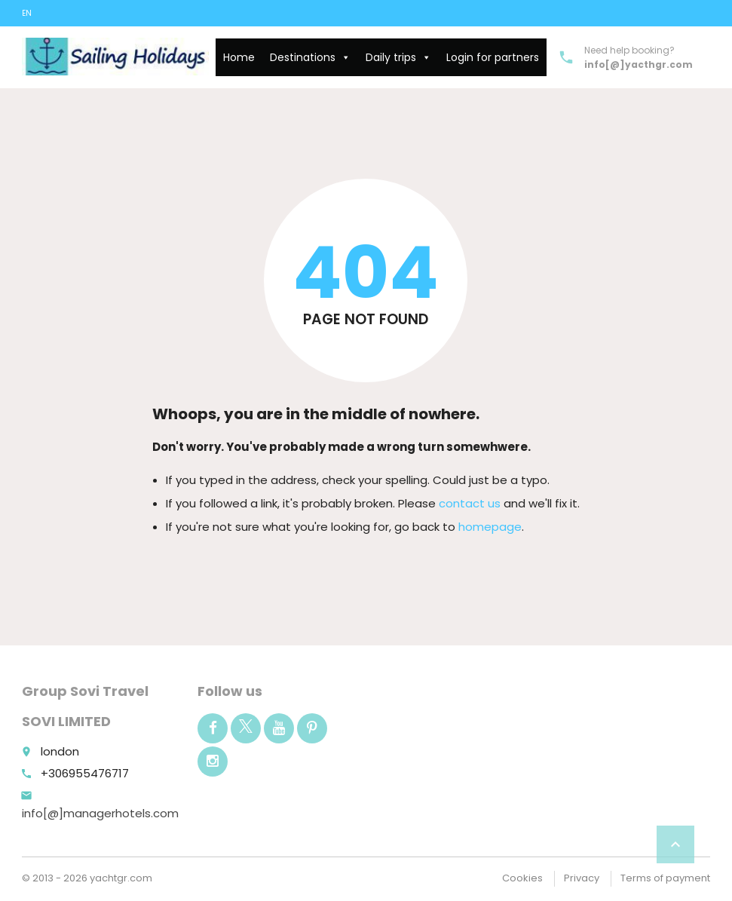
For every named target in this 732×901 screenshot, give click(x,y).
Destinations (310, 57)
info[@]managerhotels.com (100, 813)
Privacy (581, 878)
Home (239, 57)
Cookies (522, 878)
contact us (470, 503)
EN (27, 13)
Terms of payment (665, 878)
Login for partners (492, 57)
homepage (490, 527)
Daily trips (398, 57)
